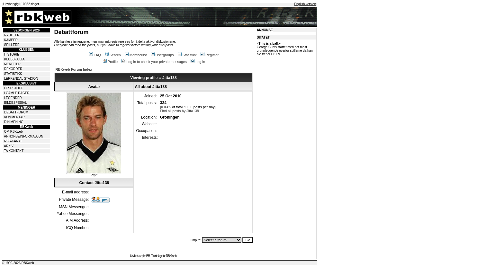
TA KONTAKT (14, 151)
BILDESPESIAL (15, 102)
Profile (110, 62)
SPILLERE (12, 45)
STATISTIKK (13, 74)
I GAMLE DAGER (17, 93)
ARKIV (9, 146)
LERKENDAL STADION (21, 78)
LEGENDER (13, 98)
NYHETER (12, 35)
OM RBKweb (13, 131)
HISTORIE (11, 54)
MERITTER (12, 64)
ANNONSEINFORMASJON (23, 136)
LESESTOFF (13, 88)
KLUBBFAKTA (14, 59)
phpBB (146, 256)
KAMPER (11, 40)
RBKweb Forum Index (73, 69)
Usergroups (162, 55)
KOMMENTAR (14, 117)
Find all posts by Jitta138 (179, 111)
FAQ (95, 55)
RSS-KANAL (13, 141)
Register (210, 55)
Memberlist (136, 55)
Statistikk (187, 55)
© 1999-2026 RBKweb (18, 263)
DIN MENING (13, 122)
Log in (198, 62)
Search (113, 55)
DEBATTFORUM (16, 112)
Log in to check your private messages (154, 62)
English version (305, 4)
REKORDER (13, 69)
